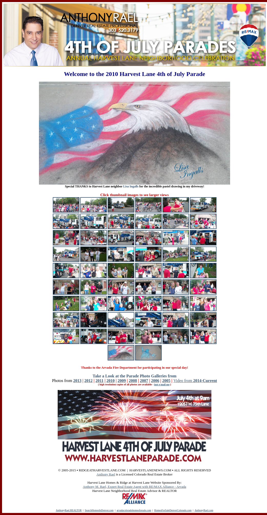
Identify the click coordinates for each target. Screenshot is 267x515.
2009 (122, 380)
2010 (110, 380)
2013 (77, 380)
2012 (88, 380)
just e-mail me (162, 384)
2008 (133, 380)
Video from (195, 380)
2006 (155, 380)
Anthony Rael (106, 474)
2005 (166, 380)
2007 (144, 380)
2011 (100, 380)
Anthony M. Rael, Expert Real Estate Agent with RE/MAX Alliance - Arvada (134, 487)
